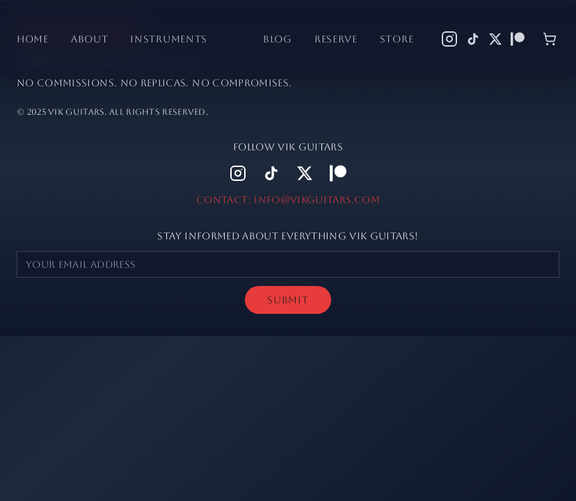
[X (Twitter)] (495, 39)
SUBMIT (287, 299)
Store (397, 39)
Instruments (168, 39)
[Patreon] (518, 39)
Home (33, 39)
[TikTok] (473, 39)
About (90, 39)
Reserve (336, 39)
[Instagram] (449, 39)
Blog (277, 39)
